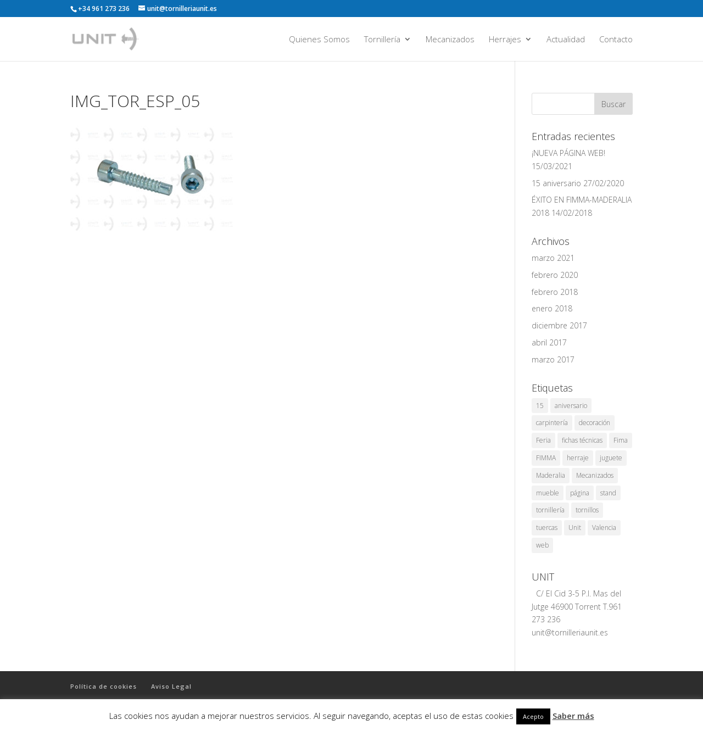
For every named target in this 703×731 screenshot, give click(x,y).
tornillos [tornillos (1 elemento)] (587, 510)
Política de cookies (103, 686)
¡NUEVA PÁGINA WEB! (568, 153)
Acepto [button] (533, 716)
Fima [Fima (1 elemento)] (620, 440)
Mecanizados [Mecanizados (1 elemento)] (594, 475)
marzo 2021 (553, 258)
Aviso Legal (171, 686)
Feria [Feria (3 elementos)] (543, 440)
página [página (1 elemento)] (579, 493)
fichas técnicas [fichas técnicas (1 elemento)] (582, 440)
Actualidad (565, 39)
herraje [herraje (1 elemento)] (578, 457)
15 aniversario (556, 183)
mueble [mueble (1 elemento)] (547, 493)
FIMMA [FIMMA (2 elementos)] (546, 457)
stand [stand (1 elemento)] (608, 493)
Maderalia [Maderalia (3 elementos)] (550, 475)
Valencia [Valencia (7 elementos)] (604, 527)
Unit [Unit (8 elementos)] (574, 527)
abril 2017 (549, 342)
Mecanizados (450, 39)
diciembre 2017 (559, 325)
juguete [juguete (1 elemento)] (611, 457)
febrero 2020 (555, 275)
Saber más (573, 715)
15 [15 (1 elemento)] (540, 405)
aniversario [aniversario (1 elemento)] (571, 405)
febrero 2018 (555, 292)
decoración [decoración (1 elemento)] (594, 422)
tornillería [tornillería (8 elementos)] (550, 510)
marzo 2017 (553, 359)
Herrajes (505, 39)
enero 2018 (552, 308)
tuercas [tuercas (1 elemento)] (546, 527)
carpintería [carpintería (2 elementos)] (552, 422)
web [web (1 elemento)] (542, 545)
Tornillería (382, 39)
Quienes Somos (319, 39)
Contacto (616, 39)
